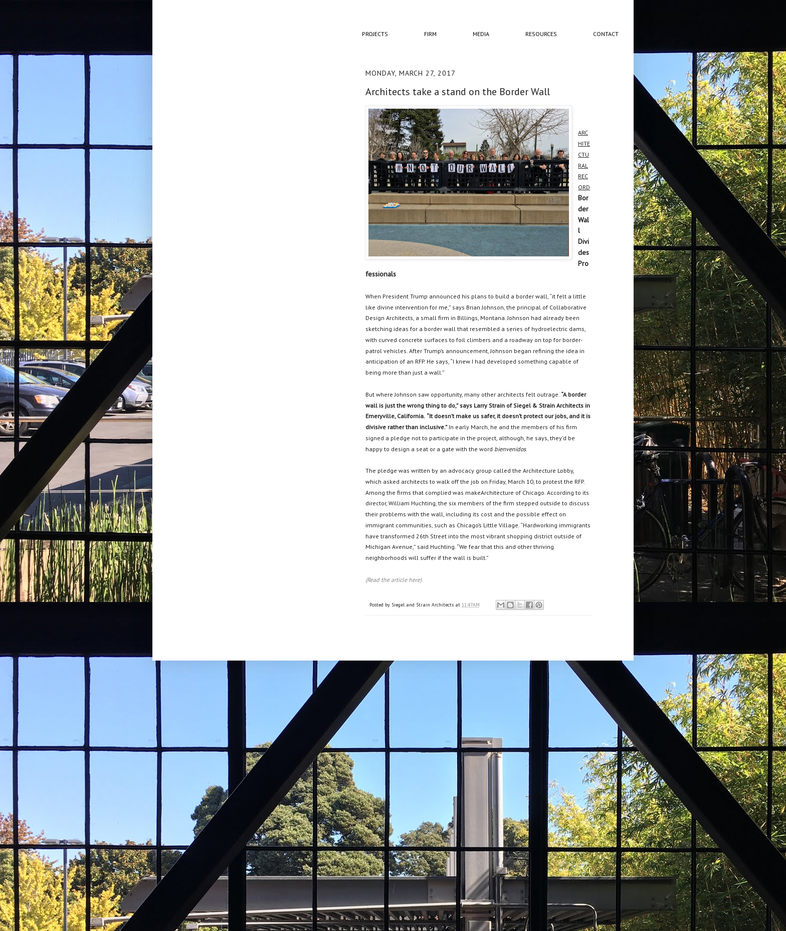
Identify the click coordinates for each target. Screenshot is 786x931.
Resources (541, 34)
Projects (375, 34)
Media (481, 34)
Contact (606, 34)
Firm (430, 34)
